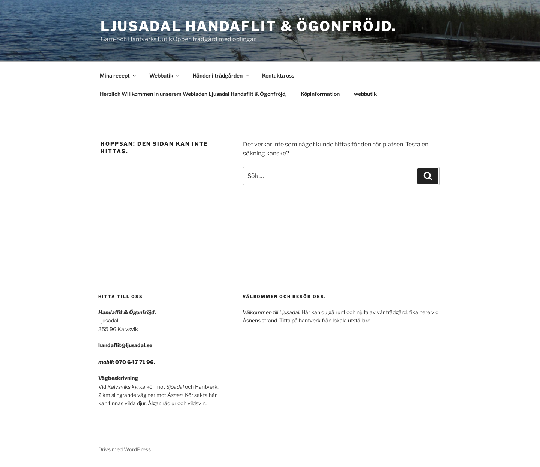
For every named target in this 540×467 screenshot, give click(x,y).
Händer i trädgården (221, 75)
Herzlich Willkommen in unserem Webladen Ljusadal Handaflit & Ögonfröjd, (193, 94)
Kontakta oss (278, 75)
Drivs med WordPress (124, 449)
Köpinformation (320, 94)
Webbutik (164, 75)
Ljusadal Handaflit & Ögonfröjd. (248, 26)
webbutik (365, 94)
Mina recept (118, 75)
